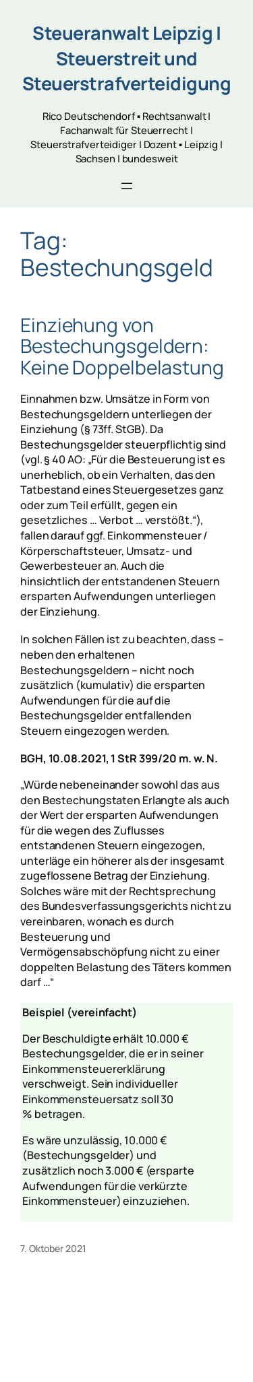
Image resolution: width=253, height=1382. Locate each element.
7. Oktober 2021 (53, 1248)
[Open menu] (127, 186)
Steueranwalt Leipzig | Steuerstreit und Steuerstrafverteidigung (126, 58)
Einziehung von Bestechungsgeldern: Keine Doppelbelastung (122, 347)
